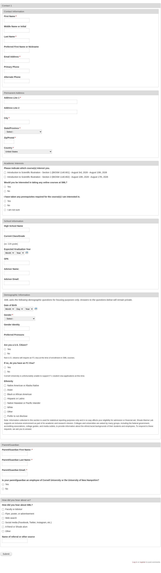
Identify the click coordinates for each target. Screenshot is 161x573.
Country (9, 148)
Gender (8, 315)
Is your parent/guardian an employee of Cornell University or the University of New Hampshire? (50, 480)
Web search (11, 518)
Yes (9, 187)
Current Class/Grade (14, 236)
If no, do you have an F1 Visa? (19, 363)
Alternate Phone (12, 77)
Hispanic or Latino (15, 398)
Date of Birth (10, 305)
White (10, 407)
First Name (10, 16)
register (143, 562)
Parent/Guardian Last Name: (17, 460)
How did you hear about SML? (17, 505)
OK (141, 567)
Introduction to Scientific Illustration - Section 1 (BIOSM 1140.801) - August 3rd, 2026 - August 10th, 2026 (57, 172)
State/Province (12, 128)
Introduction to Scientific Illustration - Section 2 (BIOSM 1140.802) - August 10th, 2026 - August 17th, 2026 (57, 177)
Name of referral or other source (18, 536)
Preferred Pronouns (14, 335)
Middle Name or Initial (15, 26)
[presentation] (27, 252)
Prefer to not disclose (17, 416)
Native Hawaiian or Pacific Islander (23, 403)
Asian (10, 390)
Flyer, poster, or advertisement (19, 513)
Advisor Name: (11, 269)
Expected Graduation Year (17, 249)
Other (10, 411)
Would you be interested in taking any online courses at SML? (35, 182)
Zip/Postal (10, 137)
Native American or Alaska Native (23, 385)
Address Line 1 (12, 98)
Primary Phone (11, 67)
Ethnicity (8, 381)
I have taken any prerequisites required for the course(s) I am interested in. (42, 197)
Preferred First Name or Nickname (21, 46)
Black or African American (19, 394)
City (7, 118)
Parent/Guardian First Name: (17, 450)
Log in (134, 562)
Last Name (10, 36)
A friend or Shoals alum (16, 527)
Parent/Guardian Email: (14, 470)
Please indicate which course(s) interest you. (27, 168)
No (8, 191)
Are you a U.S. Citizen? (15, 345)
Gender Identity (12, 324)
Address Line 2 (11, 108)
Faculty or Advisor (13, 509)
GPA (6, 259)
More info (26, 572)
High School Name (13, 226)
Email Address (12, 56)
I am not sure (13, 210)
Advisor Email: (11, 279)
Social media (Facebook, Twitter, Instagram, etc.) (28, 522)
